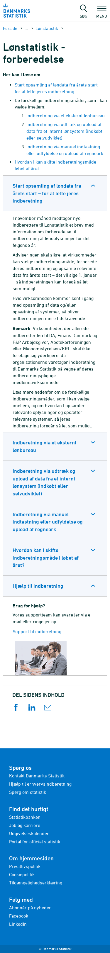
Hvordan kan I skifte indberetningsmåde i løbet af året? (46, 557)
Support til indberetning (37, 631)
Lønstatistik (46, 28)
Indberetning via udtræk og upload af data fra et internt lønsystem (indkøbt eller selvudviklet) (64, 131)
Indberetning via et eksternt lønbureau (65, 115)
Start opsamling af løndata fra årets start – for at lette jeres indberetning (47, 193)
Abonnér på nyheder (30, 907)
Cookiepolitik (22, 874)
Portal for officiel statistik (34, 841)
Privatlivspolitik (24, 866)
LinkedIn (18, 924)
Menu (101, 13)
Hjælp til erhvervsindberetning (40, 783)
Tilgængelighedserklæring (35, 882)
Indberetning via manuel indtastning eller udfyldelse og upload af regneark (48, 521)
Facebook (18, 915)
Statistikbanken (24, 817)
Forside (10, 28)
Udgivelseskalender (29, 833)
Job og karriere (24, 825)
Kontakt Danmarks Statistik (37, 775)
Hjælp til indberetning (38, 586)
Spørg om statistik (27, 792)
